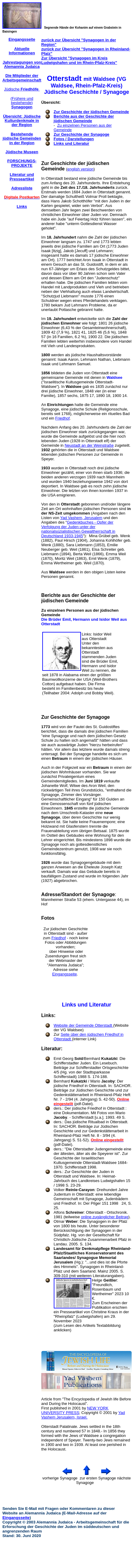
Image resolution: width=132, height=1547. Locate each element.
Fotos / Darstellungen (74, 139)
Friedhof (62, 418)
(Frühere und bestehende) (22, 102)
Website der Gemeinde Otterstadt (83, 1025)
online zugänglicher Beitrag (104, 1217)
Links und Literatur (71, 143)
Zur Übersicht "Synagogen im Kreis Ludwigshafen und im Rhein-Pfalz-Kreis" (79, 60)
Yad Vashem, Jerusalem (81, 517)
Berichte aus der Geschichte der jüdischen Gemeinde (84, 118)
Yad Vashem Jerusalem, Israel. (83, 1414)
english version (80, 169)
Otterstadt (50, 1426)
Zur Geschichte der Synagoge (81, 134)
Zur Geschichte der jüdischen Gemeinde (91, 111)
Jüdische (22, 89)
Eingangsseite (64, 974)
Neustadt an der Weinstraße (89, 445)
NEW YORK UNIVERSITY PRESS (74, 1410)
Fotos (48, 918)
